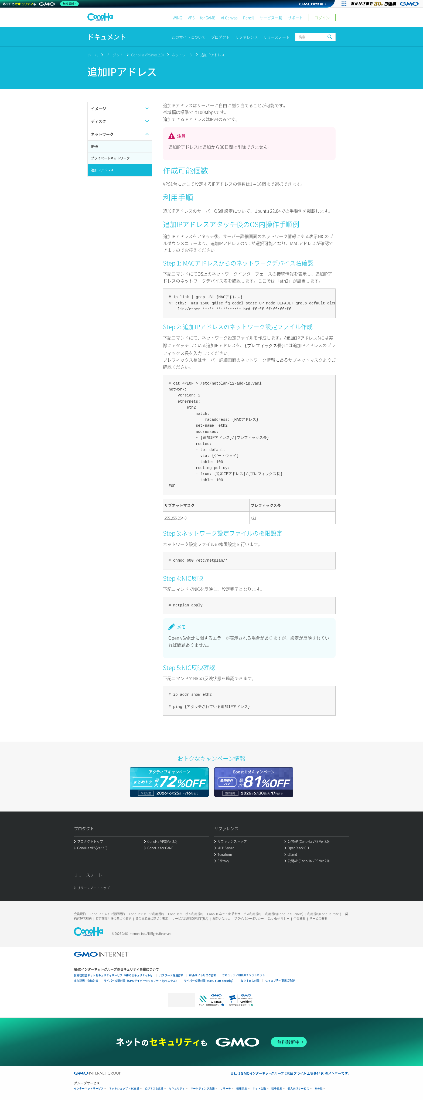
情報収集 (241, 1087)
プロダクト (220, 37)
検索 (330, 37)
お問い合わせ (221, 917)
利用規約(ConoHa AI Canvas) (284, 913)
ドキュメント (106, 37)
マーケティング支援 (202, 1087)
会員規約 (80, 913)
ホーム (92, 54)
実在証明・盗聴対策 (86, 979)
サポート (295, 17)
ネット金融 (259, 1087)
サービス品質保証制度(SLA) (190, 917)
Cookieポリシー (278, 917)
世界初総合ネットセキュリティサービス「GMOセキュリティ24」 (113, 974)
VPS (191, 17)
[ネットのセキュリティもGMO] (41, 4)
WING (177, 17)
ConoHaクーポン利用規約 (185, 913)
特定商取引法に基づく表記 (113, 917)
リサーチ (225, 1087)
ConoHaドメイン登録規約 (107, 913)
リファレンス (246, 37)
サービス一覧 (271, 17)
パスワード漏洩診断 (171, 974)
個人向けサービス (298, 1087)
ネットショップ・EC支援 (124, 1087)
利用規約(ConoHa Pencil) (324, 913)
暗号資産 (276, 1087)
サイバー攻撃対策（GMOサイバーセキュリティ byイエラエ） (141, 979)
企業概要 (299, 917)
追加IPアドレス (212, 54)
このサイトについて (189, 37)
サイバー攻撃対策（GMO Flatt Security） (209, 979)
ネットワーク (182, 54)
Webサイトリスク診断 (202, 974)
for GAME (207, 17)
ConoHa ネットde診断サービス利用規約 (234, 913)
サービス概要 (318, 917)
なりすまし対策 (250, 979)
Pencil (248, 17)
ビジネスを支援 (154, 1087)
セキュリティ (177, 1087)
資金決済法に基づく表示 (151, 917)
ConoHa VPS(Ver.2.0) (147, 54)
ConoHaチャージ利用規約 (146, 913)
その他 (319, 1087)
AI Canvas (229, 17)
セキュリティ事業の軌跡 (280, 979)
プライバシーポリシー (249, 917)
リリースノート (276, 37)
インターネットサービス (89, 1087)
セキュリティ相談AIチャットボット (243, 974)
